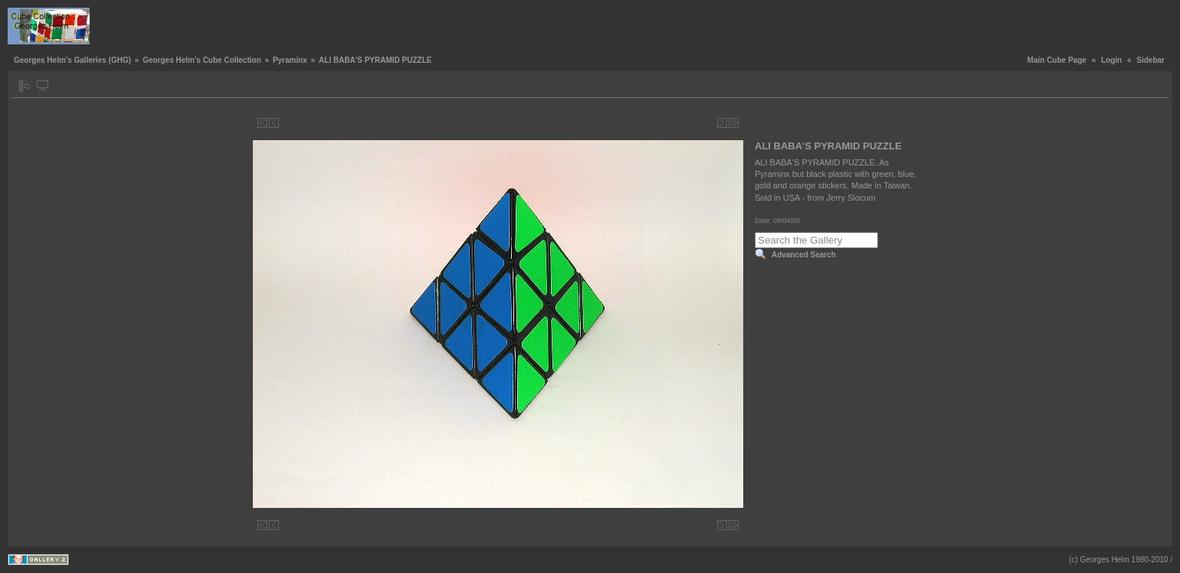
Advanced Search (804, 254)
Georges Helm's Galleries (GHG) (72, 60)
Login (1111, 60)
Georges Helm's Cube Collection (202, 60)
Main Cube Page (1057, 60)
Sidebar (1150, 60)
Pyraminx (290, 60)
